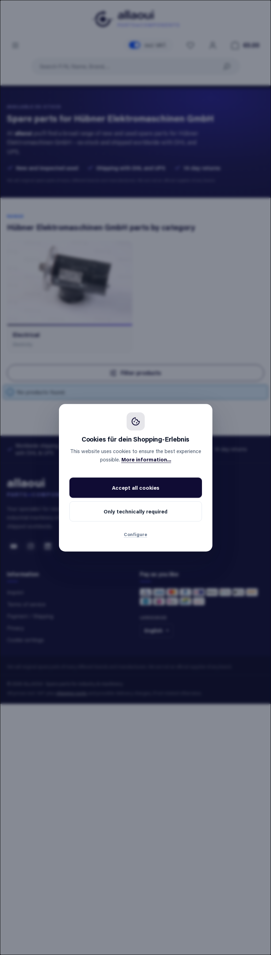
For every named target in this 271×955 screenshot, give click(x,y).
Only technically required (135, 511)
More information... (146, 459)
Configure (135, 534)
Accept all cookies (135, 487)
